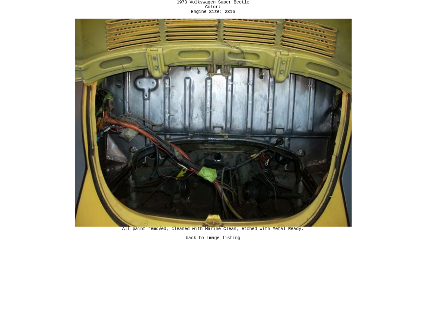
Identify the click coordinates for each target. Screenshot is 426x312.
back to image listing (213, 244)
